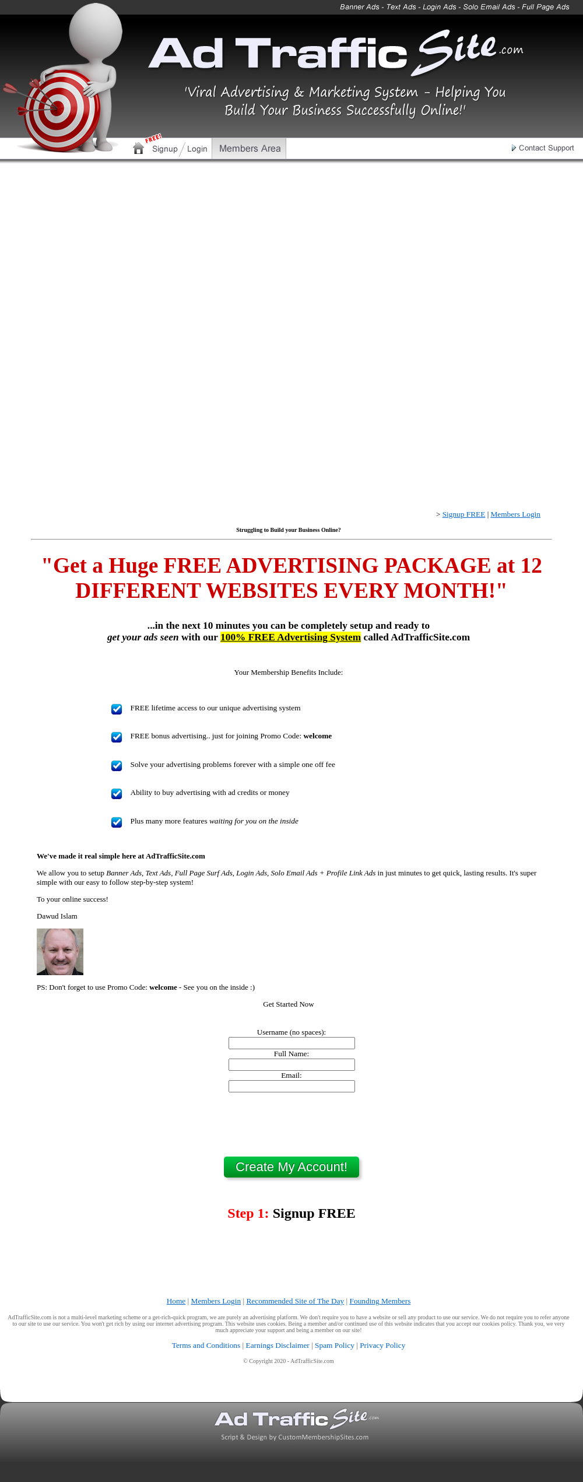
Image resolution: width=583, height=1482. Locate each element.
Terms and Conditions (206, 1345)
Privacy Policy (382, 1345)
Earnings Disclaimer (278, 1345)
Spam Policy (334, 1345)
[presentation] (291, 1124)
